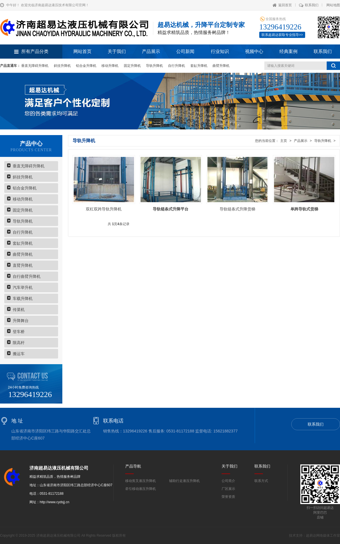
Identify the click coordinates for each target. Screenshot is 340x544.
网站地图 (333, 5)
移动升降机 (109, 66)
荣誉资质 (228, 497)
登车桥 (19, 331)
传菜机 (19, 309)
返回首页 (282, 5)
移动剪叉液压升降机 (140, 481)
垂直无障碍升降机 (34, 66)
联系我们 (308, 5)
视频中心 (254, 51)
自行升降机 (176, 66)
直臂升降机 (23, 265)
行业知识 (220, 51)
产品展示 (151, 51)
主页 (283, 141)
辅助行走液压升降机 (184, 481)
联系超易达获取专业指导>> (282, 35)
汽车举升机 (23, 287)
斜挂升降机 (62, 66)
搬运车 (19, 353)
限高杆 (19, 342)
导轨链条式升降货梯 (237, 209)
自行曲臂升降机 (27, 276)
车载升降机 (23, 298)
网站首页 (82, 51)
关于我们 (117, 51)
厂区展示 (228, 489)
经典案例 (288, 51)
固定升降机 (132, 66)
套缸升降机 (198, 66)
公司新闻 (185, 51)
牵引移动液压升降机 (140, 489)
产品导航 (133, 466)
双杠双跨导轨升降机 (104, 209)
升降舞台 (21, 320)
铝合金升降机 (86, 66)
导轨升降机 (154, 66)
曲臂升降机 (221, 66)
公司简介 (228, 481)
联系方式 (261, 481)
